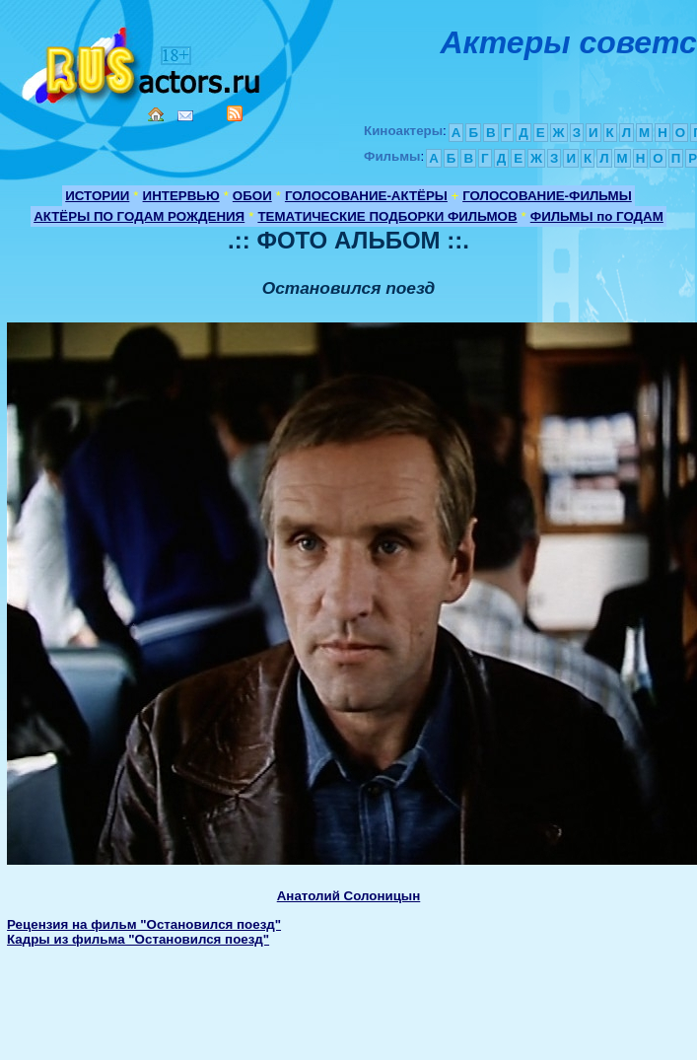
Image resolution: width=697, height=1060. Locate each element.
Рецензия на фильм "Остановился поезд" (144, 924)
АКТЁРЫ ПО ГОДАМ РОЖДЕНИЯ (139, 216)
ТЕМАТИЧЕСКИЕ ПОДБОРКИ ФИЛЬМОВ (387, 216)
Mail (185, 115)
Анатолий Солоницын (349, 895)
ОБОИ (252, 195)
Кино (143, 62)
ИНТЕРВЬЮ (181, 195)
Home (156, 114)
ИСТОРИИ (97, 195)
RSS (235, 113)
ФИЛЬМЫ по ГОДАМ (596, 216)
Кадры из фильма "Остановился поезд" (138, 939)
